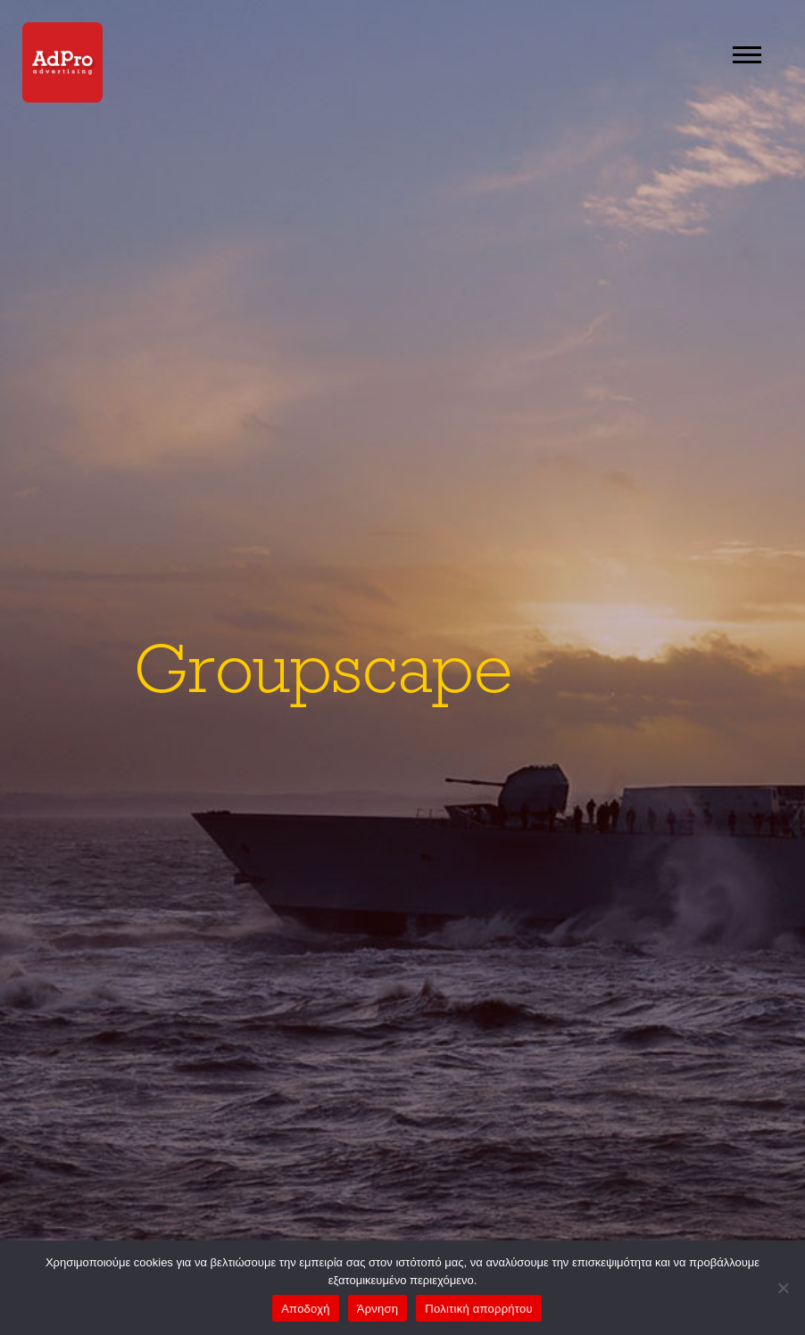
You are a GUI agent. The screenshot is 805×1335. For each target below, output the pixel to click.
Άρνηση (378, 1308)
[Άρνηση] (783, 1288)
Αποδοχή (305, 1308)
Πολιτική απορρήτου (478, 1308)
